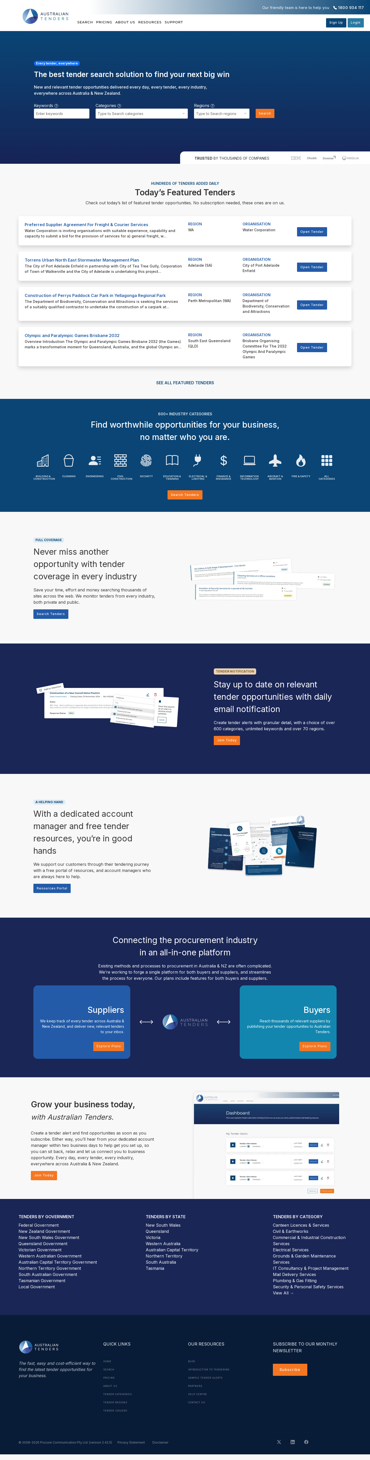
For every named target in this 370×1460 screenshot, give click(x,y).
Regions (201, 105)
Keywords (46, 105)
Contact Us (198, 1407)
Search (85, 22)
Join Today (228, 743)
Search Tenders (185, 495)
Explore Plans (107, 1051)
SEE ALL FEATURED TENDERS (185, 382)
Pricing (112, 22)
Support (206, 22)
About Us (141, 22)
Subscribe (291, 1376)
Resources (173, 22)
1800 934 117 (351, 7)
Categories (108, 105)
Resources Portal (54, 891)
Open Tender (314, 231)
